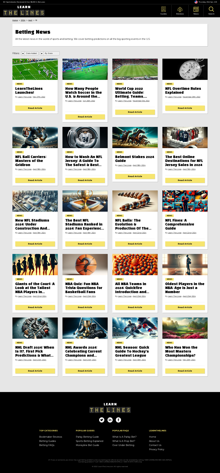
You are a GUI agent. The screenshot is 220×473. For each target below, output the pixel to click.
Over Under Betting (123, 445)
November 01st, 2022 (141, 101)
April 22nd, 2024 (139, 233)
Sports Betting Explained (89, 441)
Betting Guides (47, 441)
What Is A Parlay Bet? (124, 437)
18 (36, 20)
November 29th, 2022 (191, 97)
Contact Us (155, 445)
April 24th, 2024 (39, 360)
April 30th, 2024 (139, 360)
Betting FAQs (46, 445)
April (30, 20)
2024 (23, 20)
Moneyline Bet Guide (87, 445)
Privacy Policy (156, 449)
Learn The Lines (24, 97)
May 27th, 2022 (39, 97)
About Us (154, 441)
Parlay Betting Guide (87, 437)
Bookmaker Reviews (50, 437)
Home (15, 20)
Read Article (35, 108)
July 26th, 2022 (89, 101)
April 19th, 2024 (189, 169)
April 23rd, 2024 (89, 296)
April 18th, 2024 (39, 169)
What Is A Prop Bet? (123, 441)
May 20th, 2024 (189, 360)
